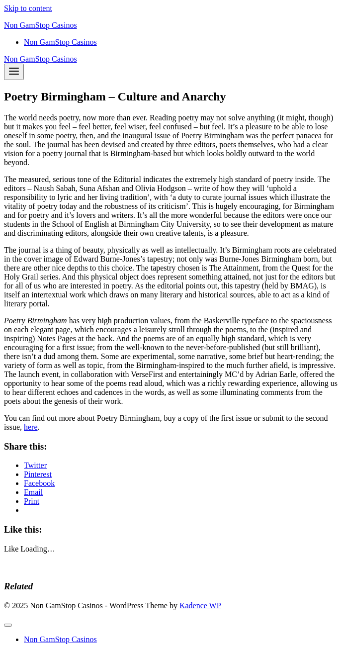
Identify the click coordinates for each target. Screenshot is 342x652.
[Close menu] (8, 625)
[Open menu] (14, 72)
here (31, 427)
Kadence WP (200, 605)
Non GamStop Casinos (60, 42)
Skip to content (28, 8)
